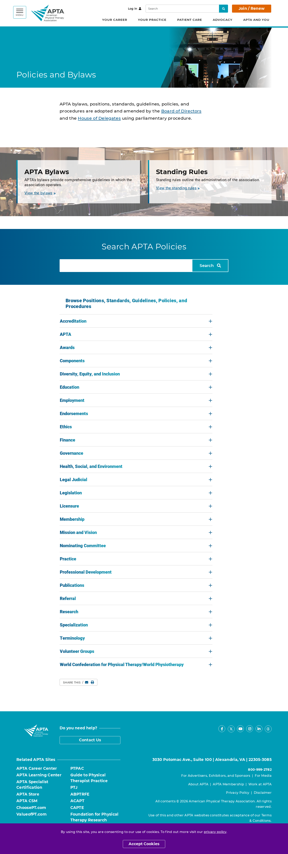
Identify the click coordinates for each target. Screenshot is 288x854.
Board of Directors (181, 110)
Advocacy (222, 20)
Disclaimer (263, 793)
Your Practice (152, 20)
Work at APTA (260, 784)
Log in (134, 8)
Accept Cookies (144, 844)
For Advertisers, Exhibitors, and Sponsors (215, 776)
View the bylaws (40, 192)
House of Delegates (99, 118)
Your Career (114, 20)
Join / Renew (252, 8)
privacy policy (215, 832)
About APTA (198, 784)
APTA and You (256, 20)
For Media (263, 776)
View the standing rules (178, 187)
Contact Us (90, 740)
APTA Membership (228, 784)
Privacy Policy (237, 793)
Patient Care (189, 20)
